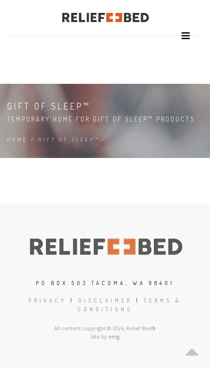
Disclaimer (105, 300)
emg (113, 336)
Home (17, 139)
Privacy (47, 300)
